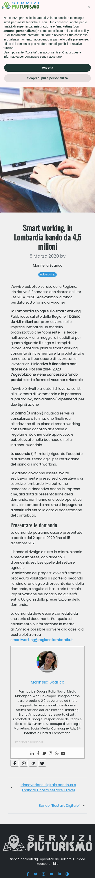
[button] (89, 798)
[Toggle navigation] (87, 10)
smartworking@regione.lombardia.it (42, 659)
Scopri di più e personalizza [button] (47, 869)
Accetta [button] (47, 858)
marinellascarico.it (29, 762)
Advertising (26, 24)
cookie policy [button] (79, 822)
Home (8, 24)
